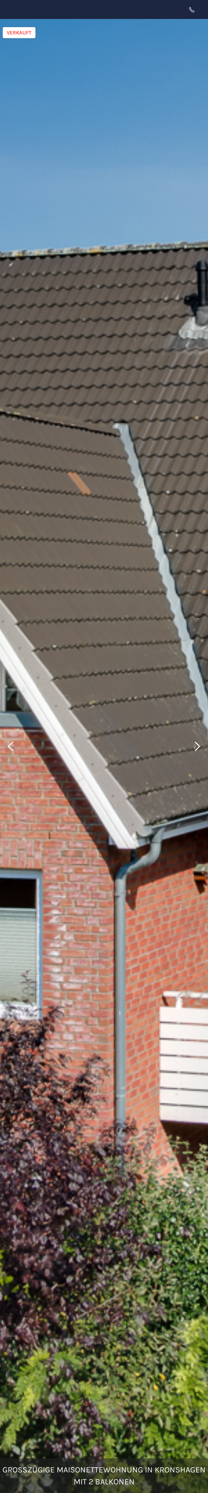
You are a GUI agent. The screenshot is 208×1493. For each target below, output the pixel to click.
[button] (201, 9)
